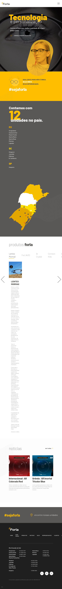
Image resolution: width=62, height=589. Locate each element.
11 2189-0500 (34, 570)
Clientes (56, 535)
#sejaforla (18, 89)
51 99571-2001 (22, 554)
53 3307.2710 (46, 552)
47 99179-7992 (34, 562)
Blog (38, 535)
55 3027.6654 (22, 556)
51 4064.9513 (46, 554)
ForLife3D (26, 255)
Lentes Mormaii (12, 255)
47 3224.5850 (34, 566)
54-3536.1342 (22, 552)
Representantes (47, 535)
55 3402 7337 (22, 550)
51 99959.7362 (46, 555)
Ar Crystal (39, 255)
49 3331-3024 (34, 560)
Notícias (32, 535)
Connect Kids (51, 255)
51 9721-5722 (46, 550)
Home (11, 535)
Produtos (24, 535)
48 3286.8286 (34, 564)
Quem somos (17, 535)
